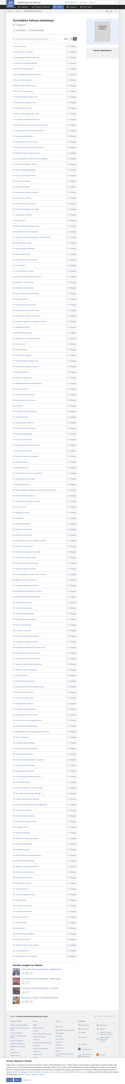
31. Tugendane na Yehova (22, 215)
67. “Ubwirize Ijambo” (21, 417)
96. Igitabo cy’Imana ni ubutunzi (25, 580)
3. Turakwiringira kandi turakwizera (26, 57)
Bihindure (27, 1080)
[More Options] (116, 11)
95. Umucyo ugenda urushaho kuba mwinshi (29, 574)
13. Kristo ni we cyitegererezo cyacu (26, 114)
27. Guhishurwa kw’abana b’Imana (25, 192)
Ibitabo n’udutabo (38, 1028)
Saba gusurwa (60, 1033)
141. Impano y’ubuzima (21, 833)
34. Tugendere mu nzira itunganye (25, 232)
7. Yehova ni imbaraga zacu (23, 80)
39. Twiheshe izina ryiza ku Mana (25, 260)
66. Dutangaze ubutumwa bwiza (25, 411)
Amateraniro (59, 1042)
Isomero (9, 11)
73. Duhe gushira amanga (22, 451)
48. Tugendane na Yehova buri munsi (26, 310)
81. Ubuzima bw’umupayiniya (24, 496)
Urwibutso (59, 1045)
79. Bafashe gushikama (21, 484)
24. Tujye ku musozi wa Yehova (24, 175)
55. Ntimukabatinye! (20, 350)
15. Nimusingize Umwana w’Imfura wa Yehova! (30, 125)
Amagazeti (36, 1040)
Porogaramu (36, 1045)
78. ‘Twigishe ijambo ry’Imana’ (24, 479)
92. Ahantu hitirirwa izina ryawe (24, 557)
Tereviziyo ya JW (37, 1054)
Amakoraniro (59, 1048)
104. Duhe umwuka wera (22, 625)
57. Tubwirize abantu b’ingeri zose (25, 361)
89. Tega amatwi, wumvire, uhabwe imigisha (29, 541)
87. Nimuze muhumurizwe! (23, 529)
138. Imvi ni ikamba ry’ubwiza (24, 816)
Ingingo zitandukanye (39, 1037)
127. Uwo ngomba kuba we (23, 754)
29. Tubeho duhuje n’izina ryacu (24, 204)
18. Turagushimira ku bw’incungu (25, 142)
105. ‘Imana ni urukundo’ (22, 630)
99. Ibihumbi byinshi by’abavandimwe (27, 597)
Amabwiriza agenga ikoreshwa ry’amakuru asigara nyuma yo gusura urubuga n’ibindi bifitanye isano (48, 1072)
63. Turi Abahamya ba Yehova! (24, 394)
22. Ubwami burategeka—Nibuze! (25, 164)
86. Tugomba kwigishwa (22, 524)
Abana (12, 1049)
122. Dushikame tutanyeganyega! (25, 726)
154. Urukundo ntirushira (22, 906)
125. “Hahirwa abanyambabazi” (24, 743)
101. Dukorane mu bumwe (22, 608)
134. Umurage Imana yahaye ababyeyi (27, 793)
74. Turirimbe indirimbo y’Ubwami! (25, 456)
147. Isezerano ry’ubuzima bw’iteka (26, 866)
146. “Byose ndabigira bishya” (24, 861)
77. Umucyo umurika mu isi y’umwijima (27, 473)
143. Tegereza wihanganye (22, 844)
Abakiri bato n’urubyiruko (17, 1046)
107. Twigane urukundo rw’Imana (25, 642)
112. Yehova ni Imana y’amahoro (25, 670)
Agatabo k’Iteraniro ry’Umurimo (42, 1042)
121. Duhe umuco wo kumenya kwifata (27, 720)
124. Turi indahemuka (21, 737)
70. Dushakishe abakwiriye (22, 434)
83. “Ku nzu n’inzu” (19, 507)
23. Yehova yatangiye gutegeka (24, 170)
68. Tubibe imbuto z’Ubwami (23, 423)
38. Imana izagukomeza (21, 254)
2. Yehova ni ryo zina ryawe (23, 52)
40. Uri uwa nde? (19, 265)
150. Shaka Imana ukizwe (22, 883)
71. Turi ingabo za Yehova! (22, 439)
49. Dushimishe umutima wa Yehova (26, 316)
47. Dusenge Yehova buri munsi (24, 305)
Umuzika (18, 11)
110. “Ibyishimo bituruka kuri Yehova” (26, 658)
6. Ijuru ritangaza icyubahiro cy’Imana (27, 74)
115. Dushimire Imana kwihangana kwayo (28, 687)
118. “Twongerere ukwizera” (23, 703)
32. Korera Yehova (19, 220)
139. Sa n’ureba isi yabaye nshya (24, 821)
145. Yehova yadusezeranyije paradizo (27, 855)
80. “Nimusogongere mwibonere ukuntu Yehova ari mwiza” (35, 490)
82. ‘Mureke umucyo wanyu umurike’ (26, 501)
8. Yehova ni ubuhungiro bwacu (24, 86)
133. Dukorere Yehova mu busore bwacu (28, 788)
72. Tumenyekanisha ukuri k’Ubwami (26, 445)
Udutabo (35, 1031)
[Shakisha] (102, 2)
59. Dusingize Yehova (20, 372)
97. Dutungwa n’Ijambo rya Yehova (25, 585)
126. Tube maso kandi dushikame (25, 748)
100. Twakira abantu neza (22, 602)
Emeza (9, 1080)
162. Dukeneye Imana (21, 951)
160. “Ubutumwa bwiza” (21, 939)
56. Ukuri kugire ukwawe (22, 355)
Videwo (35, 1057)
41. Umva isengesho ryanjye (23, 271)
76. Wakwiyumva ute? (21, 468)
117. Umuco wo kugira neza (23, 698)
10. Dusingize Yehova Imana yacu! (25, 97)
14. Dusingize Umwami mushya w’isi (26, 119)
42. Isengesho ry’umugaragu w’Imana (27, 277)
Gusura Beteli (59, 1039)
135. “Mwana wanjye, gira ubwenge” (26, 799)
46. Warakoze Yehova (20, 299)
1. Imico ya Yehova (19, 46)
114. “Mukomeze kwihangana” (24, 681)
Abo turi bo (59, 1026)
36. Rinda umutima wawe (22, 243)
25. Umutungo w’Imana (21, 181)
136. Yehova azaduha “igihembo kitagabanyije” (30, 805)
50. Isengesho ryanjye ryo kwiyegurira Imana (29, 321)
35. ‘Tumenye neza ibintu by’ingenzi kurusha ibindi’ (31, 237)
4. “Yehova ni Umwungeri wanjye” (25, 63)
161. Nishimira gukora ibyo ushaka (25, 945)
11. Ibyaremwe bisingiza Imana (24, 102)
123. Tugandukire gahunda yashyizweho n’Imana (31, 732)
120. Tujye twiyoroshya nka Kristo (25, 715)
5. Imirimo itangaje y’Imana (23, 69)
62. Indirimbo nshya (20, 389)
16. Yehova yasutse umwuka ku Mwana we (28, 130)
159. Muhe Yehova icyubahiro (23, 934)
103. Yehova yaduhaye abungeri (24, 619)
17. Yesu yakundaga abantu (23, 136)
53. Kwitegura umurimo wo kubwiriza (27, 338)
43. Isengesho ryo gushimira (23, 282)
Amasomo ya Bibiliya (16, 1033)
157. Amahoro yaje (19, 922)
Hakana (18, 1080)
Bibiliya (35, 1025)
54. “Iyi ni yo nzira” (19, 344)
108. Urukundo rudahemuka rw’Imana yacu (29, 647)
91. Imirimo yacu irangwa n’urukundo (27, 552)
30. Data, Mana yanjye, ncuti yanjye (26, 209)
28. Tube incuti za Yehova (22, 198)
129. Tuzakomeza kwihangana (24, 765)
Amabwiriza (36, 1051)
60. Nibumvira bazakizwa (22, 378)
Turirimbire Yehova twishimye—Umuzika (40, 988)
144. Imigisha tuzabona (21, 849)
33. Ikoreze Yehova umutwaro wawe (26, 226)
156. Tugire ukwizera (20, 917)
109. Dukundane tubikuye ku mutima (26, 653)
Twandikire (59, 1036)
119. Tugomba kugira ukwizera (24, 709)
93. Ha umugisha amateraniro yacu (26, 563)
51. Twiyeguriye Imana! (21, 327)
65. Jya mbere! (18, 406)
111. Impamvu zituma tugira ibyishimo (27, 664)
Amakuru (58, 1021)
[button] (40, 7)
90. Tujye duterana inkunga (23, 546)
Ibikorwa (58, 1051)
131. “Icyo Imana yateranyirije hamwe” (27, 776)
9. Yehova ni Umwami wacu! (23, 91)
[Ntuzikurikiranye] (35, 30)
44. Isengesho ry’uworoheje (23, 288)
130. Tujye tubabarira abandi (23, 771)
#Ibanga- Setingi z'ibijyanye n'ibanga (31, 1074)
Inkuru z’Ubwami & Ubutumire (42, 1034)
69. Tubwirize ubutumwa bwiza (24, 428)
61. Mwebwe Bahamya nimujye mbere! (27, 383)
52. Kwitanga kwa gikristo (22, 333)
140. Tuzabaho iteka (20, 827)
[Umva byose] (19, 30)
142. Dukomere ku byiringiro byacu (26, 838)
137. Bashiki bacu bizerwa (22, 810)
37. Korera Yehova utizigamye (24, 248)
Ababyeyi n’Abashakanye (17, 1043)
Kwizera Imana (14, 1052)
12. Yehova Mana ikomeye (22, 108)
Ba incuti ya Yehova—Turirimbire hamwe (40, 997)
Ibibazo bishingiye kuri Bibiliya (19, 1025)
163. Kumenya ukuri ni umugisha (25, 956)
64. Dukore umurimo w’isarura (24, 400)
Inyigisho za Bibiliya (16, 1021)
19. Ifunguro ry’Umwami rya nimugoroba (28, 147)
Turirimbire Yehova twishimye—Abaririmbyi (41, 978)
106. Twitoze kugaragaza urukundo (26, 636)
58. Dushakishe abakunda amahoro (26, 366)
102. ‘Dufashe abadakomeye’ (23, 614)
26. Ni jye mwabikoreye (21, 187)
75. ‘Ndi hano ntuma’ (20, 462)
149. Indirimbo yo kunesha (22, 878)
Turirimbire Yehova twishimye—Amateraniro (41, 969)
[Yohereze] (111, 11)
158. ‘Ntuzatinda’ (19, 928)
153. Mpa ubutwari (20, 900)
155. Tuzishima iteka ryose (22, 911)
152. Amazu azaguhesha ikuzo (24, 894)
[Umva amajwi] (107, 11)
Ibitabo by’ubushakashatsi (40, 1048)
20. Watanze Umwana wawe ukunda (26, 153)
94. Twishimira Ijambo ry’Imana (24, 569)
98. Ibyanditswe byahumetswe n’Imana (27, 591)
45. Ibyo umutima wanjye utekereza (26, 293)
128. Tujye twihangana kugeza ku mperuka (28, 760)
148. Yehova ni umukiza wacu (23, 872)
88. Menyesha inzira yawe (22, 535)
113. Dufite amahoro (20, 675)
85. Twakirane (18, 518)
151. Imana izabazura (21, 889)
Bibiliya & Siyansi (15, 1055)
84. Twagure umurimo (21, 512)
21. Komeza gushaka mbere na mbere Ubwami (30, 159)
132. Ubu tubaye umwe (21, 782)
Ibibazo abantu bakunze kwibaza (65, 1030)
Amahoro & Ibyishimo (16, 1041)
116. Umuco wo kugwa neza (23, 692)
